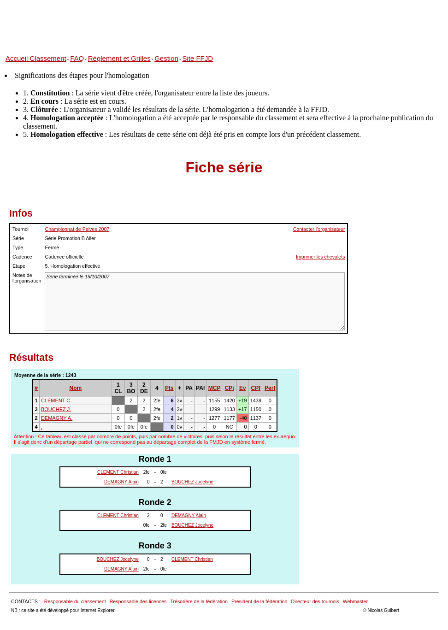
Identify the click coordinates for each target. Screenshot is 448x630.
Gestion (166, 58)
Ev (242, 388)
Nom (76, 388)
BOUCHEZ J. (56, 409)
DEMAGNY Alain (121, 481)
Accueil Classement (36, 58)
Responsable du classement (75, 601)
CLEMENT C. (56, 400)
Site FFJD (197, 58)
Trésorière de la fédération (199, 601)
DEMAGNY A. (56, 418)
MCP (214, 388)
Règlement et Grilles (119, 58)
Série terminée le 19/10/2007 (195, 301)
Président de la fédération (259, 601)
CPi (229, 388)
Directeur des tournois (315, 601)
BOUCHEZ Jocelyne (192, 481)
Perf (270, 388)
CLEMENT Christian (118, 472)
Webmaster (355, 601)
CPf (256, 388)
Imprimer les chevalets (320, 256)
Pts (169, 388)
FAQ (77, 58)
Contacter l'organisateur (319, 229)
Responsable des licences (138, 601)
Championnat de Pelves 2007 (77, 229)
